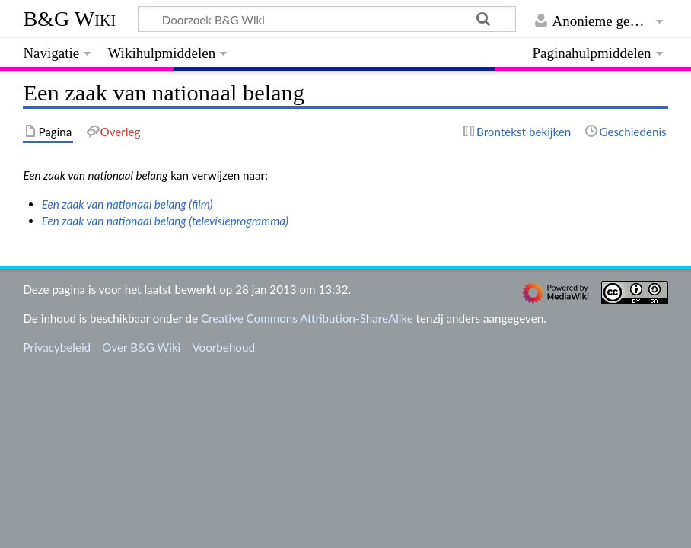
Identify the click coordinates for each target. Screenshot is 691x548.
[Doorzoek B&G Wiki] (326, 19)
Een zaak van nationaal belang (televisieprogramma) (165, 221)
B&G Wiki (69, 18)
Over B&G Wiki (141, 347)
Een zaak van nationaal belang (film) (127, 204)
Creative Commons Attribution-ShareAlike (307, 318)
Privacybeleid (57, 347)
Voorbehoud (223, 347)
